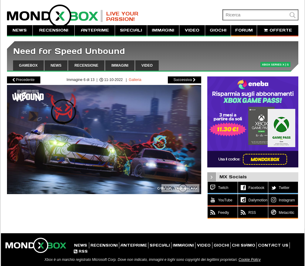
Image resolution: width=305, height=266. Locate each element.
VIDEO (192, 30)
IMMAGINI (163, 30)
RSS (81, 251)
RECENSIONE (86, 65)
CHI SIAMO (243, 245)
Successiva (184, 80)
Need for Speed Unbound (69, 51)
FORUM (244, 30)
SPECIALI (131, 30)
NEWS (19, 30)
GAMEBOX (28, 65)
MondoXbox (55, 16)
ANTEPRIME (95, 30)
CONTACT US (273, 245)
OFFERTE (277, 30)
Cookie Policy (250, 260)
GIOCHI (218, 30)
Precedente (23, 80)
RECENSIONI (53, 30)
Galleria (135, 80)
